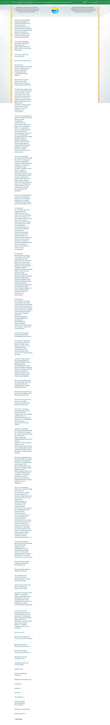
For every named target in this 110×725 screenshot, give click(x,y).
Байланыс (65, 2)
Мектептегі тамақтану (22, 709)
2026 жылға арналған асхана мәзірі (21, 55)
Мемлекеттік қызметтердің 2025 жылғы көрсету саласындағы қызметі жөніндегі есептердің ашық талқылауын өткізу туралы (23, 70)
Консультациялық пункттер (20, 674)
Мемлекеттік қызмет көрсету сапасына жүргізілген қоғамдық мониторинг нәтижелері (22, 82)
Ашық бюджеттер (29, 2)
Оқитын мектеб (20, 713)
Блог (70, 2)
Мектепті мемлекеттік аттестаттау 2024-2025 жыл (23, 638)
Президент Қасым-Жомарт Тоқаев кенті (22, 645)
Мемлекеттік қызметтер (44, 2)
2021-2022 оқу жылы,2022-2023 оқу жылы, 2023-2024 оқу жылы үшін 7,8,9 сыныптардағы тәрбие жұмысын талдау (22, 383)
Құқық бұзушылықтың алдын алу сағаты (22, 570)
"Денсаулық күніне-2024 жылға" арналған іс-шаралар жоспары (22, 586)
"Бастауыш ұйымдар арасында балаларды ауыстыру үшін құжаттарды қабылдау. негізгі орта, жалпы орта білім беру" (22, 46)
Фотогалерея (57, 2)
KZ (87, 2)
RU (89, 2)
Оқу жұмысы (19, 697)
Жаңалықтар (18, 2)
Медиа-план (18, 669)
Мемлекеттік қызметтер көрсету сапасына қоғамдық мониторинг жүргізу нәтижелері (22, 402)
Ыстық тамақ (19, 632)
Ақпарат (17, 688)
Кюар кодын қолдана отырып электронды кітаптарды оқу (21, 563)
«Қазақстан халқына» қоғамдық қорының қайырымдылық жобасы (23, 334)
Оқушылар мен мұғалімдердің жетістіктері (19, 703)
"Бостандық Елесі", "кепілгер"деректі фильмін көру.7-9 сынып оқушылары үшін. (22, 577)
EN (91, 2)
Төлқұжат (18, 684)
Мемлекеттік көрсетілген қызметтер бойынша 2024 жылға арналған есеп (23, 393)
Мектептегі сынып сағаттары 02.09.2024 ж (22, 651)
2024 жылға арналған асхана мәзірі (21, 663)
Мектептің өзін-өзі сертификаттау (20, 657)
